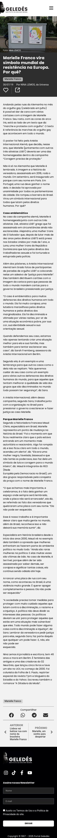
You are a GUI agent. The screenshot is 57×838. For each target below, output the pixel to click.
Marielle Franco (13, 79)
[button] (11, 715)
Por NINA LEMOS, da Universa (32, 84)
